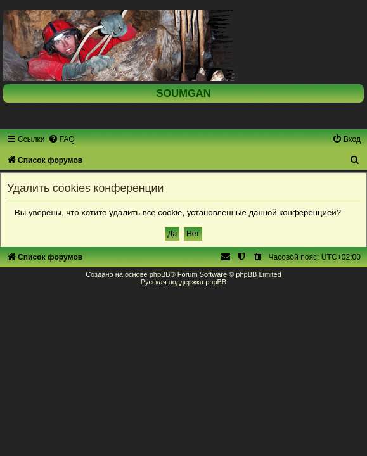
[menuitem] (61, 139)
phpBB (160, 274)
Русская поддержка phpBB (183, 282)
